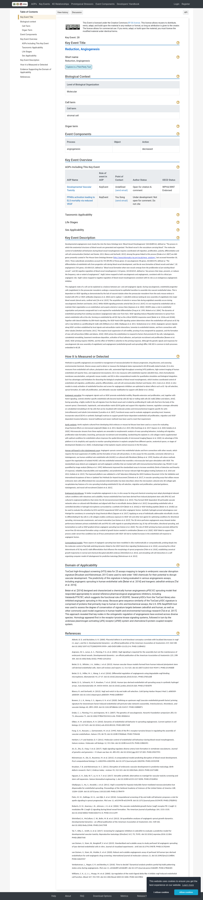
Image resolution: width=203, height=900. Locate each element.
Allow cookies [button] (186, 892)
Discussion (77, 12)
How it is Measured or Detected (34, 65)
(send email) (121, 190)
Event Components (105, 4)
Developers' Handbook (128, 4)
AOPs (34, 4)
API (185, 12)
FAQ (82, 896)
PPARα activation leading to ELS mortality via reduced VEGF (81, 200)
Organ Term (27, 30)
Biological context (28, 22)
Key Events (44, 4)
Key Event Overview (28, 39)
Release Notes (144, 896)
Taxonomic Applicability (32, 47)
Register (186, 4)
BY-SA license (134, 23)
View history (62, 12)
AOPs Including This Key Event (35, 43)
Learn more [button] (188, 885)
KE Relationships (60, 4)
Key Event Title (26, 17)
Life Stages (27, 51)
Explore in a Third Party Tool (78, 67)
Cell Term (26, 26)
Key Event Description (29, 60)
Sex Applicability (29, 56)
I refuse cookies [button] (161, 892)
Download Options (102, 896)
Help (53, 896)
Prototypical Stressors (82, 4)
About (68, 896)
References (25, 77)
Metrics (124, 896)
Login (176, 4)
